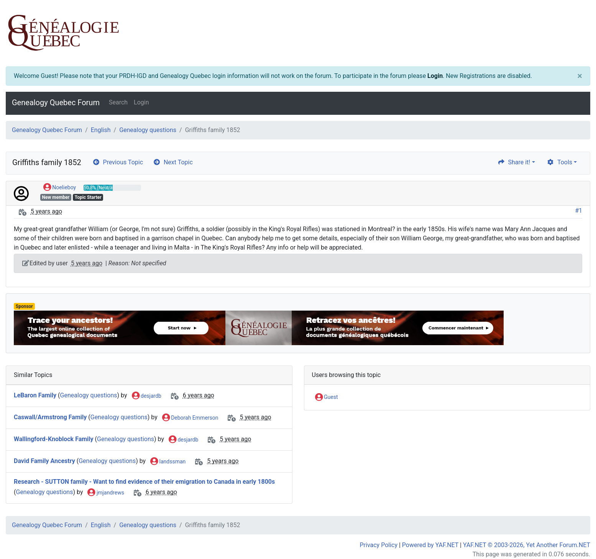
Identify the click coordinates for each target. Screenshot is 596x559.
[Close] (580, 76)
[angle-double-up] (575, 535)
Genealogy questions (147, 130)
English (101, 130)
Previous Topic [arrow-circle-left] (117, 162)
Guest (326, 397)
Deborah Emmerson (190, 418)
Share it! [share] (513, 162)
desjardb (146, 396)
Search (118, 102)
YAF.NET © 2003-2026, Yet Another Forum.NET (526, 545)
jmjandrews (105, 493)
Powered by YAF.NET (430, 545)
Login (435, 75)
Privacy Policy (379, 545)
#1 (578, 210)
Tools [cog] (559, 162)
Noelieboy (59, 187)
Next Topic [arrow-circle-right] (173, 162)
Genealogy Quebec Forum (56, 102)
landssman (168, 461)
